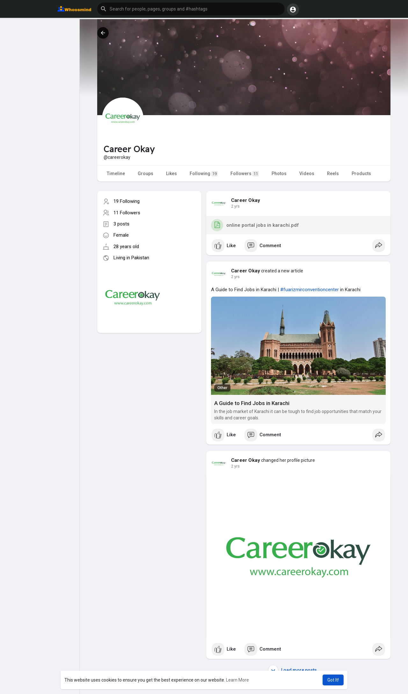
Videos (306, 173)
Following (204, 173)
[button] (191, 9)
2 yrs (235, 206)
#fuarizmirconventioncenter (309, 289)
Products (361, 173)
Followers (244, 173)
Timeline (116, 173)
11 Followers (126, 213)
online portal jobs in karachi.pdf (255, 225)
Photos (279, 173)
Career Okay (245, 200)
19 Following (126, 201)
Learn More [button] (237, 680)
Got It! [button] (333, 680)
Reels (333, 173)
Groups (145, 173)
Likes (171, 173)
